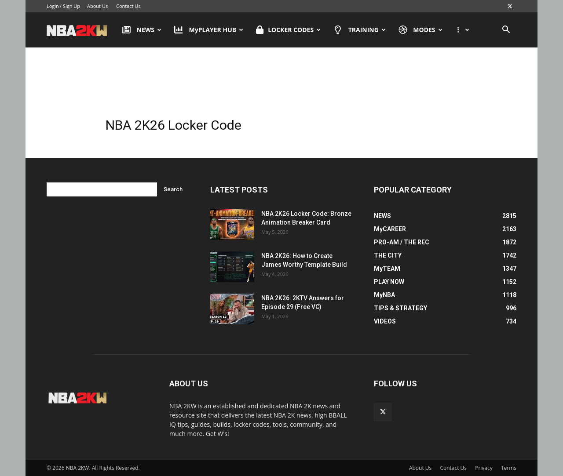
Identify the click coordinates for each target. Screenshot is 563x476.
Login (53, 6)
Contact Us (128, 6)
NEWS (141, 29)
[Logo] (81, 29)
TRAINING (359, 29)
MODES (420, 29)
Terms (508, 468)
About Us (97, 6)
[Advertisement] (281, 83)
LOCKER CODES (288, 29)
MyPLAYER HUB (208, 29)
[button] (505, 30)
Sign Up (71, 6)
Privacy (484, 468)
